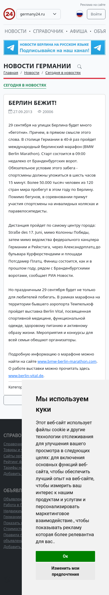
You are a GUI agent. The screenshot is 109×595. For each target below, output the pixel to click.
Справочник (48, 31)
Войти (96, 14)
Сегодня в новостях (63, 72)
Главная (10, 72)
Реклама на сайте (93, 5)
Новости (15, 31)
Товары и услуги (18, 449)
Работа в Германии (20, 504)
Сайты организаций (21, 455)
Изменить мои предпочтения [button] (65, 571)
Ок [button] (65, 556)
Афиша (78, 31)
